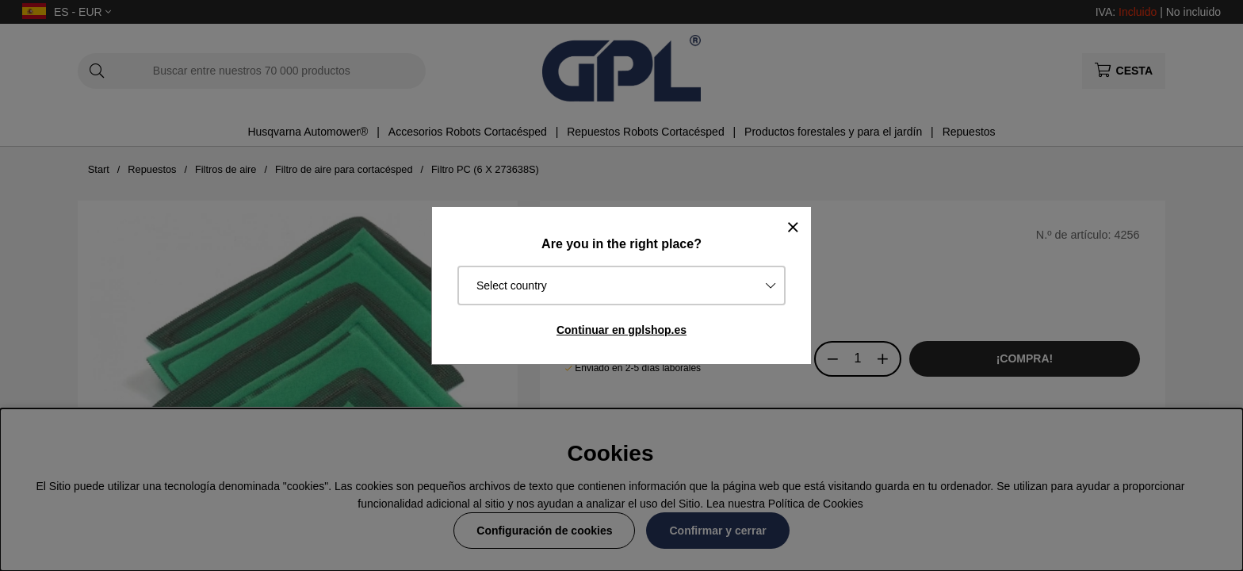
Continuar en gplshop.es (621, 330)
